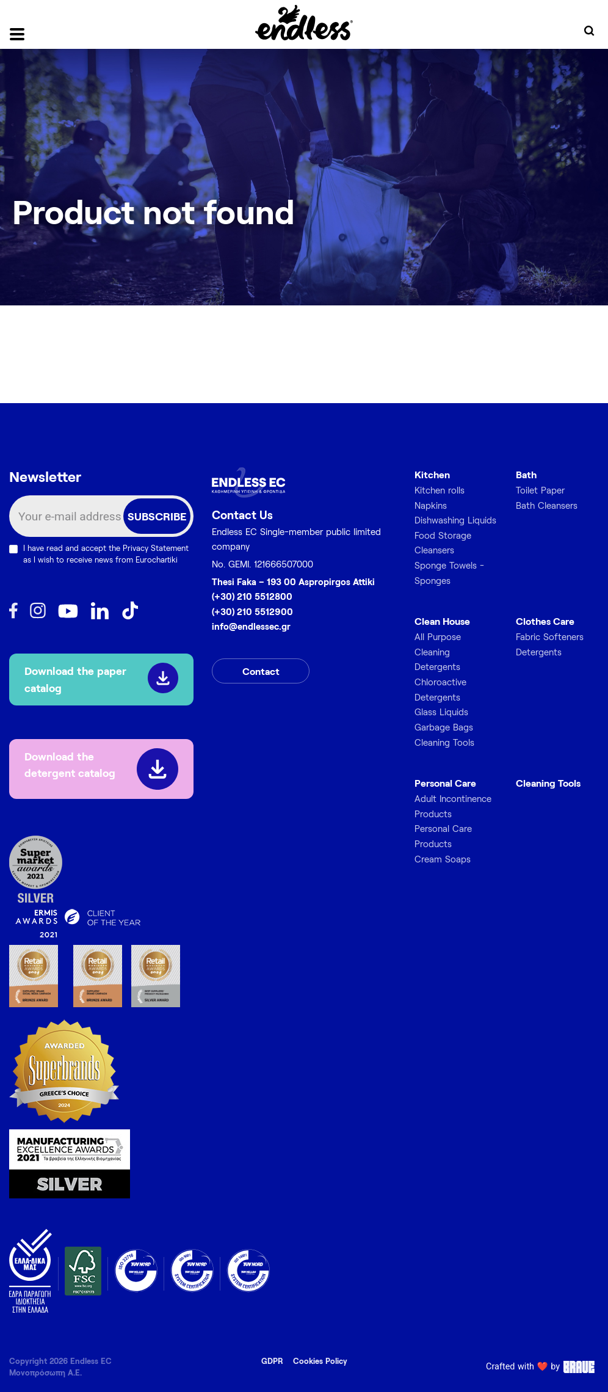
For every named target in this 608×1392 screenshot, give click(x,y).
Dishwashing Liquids (455, 519)
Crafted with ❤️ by (542, 1367)
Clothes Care (545, 621)
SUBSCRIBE (157, 516)
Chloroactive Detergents (440, 689)
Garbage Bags (443, 726)
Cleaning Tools (444, 742)
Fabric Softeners (550, 636)
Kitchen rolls (439, 489)
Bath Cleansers (546, 505)
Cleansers (434, 549)
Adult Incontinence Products (452, 806)
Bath (526, 474)
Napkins (430, 505)
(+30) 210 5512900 (252, 611)
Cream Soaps (442, 858)
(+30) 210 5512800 (252, 596)
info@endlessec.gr (251, 626)
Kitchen (432, 474)
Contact (261, 671)
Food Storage (442, 535)
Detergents (539, 651)
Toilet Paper (540, 489)
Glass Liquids (441, 711)
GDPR (272, 1361)
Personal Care (445, 783)
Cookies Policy (320, 1361)
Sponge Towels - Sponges (449, 572)
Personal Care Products (443, 836)
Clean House (442, 621)
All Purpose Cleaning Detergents (437, 651)
